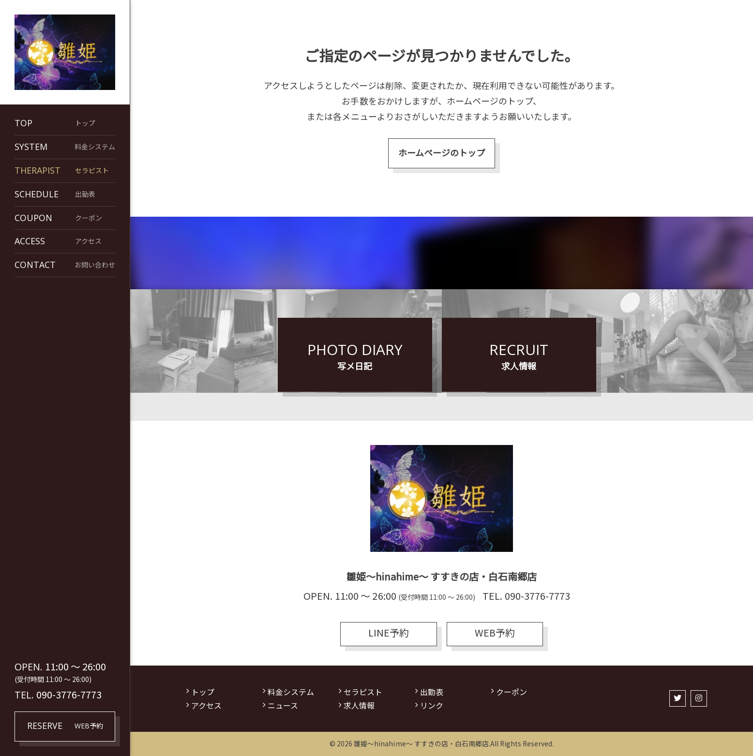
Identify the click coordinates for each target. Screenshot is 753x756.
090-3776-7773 (69, 694)
